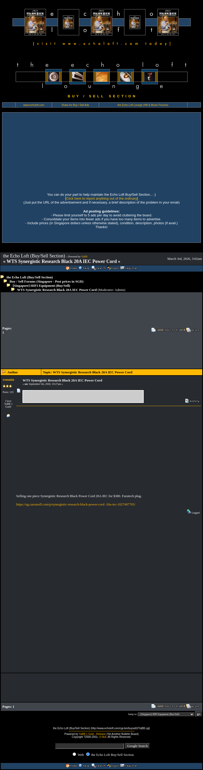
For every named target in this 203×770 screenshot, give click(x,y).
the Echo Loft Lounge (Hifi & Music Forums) (143, 105)
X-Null (102, 736)
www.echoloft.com (33, 105)
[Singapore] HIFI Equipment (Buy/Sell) (41, 286)
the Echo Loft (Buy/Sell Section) (30, 277)
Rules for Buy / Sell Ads (75, 105)
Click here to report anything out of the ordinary (101, 198)
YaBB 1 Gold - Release (92, 734)
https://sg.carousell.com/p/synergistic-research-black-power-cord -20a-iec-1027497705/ (75, 504)
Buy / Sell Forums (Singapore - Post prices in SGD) (47, 281)
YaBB (84, 256)
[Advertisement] (101, 151)
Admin (119, 290)
